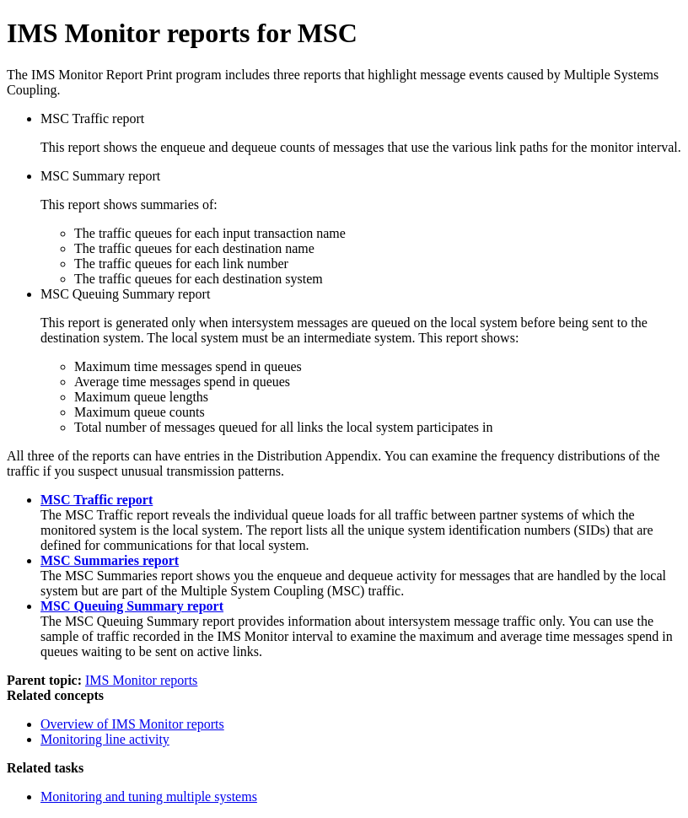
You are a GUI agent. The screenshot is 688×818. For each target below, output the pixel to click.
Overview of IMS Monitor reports (132, 724)
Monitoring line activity (104, 739)
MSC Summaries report (109, 560)
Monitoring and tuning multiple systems (148, 796)
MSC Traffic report (96, 499)
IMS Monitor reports (141, 680)
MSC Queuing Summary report (131, 606)
